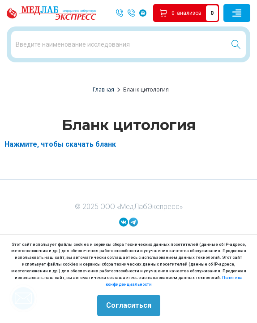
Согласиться (128, 305)
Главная (103, 89)
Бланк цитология (146, 89)
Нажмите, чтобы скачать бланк (60, 144)
